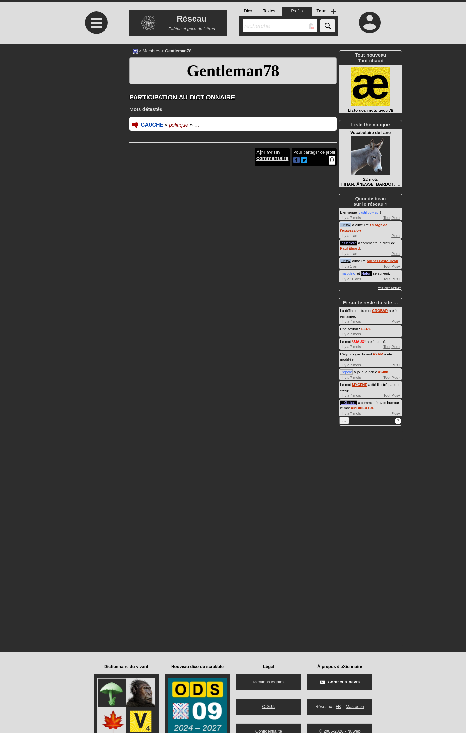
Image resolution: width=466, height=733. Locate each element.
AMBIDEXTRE (362, 408)
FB (338, 706)
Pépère (346, 372)
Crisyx (346, 225)
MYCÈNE (359, 385)
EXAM (378, 354)
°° (359, 341)
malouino (348, 273)
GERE (366, 329)
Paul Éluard (350, 248)
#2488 (383, 372)
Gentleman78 (233, 71)
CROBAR (380, 311)
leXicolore (348, 243)
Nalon (366, 273)
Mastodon (355, 706)
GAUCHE (152, 125)
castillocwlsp (368, 212)
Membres (151, 50)
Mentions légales (268, 682)
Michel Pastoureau (382, 261)
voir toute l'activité (389, 288)
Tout (386, 218)
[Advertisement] (95, 98)
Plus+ (395, 218)
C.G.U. (268, 706)
